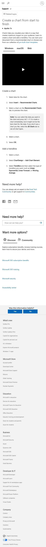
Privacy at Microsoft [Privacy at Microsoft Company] (9, 521)
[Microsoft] (23, 1)
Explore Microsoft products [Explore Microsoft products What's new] (11, 347)
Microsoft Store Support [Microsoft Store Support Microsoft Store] (10, 370)
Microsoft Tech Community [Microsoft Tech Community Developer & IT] (11, 486)
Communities (30, 191)
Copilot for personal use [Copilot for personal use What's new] (10, 340)
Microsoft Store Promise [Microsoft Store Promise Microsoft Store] (10, 382)
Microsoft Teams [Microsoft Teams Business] (8, 459)
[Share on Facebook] (4, 201)
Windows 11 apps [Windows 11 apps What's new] (8, 351)
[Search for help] (9, 3)
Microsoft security (9, 278)
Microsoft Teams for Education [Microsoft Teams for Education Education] (12, 405)
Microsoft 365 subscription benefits (15, 260)
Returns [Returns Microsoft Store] (5, 374)
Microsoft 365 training (10, 269)
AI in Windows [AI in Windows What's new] (7, 343)
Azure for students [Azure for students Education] (8, 425)
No (30, 311)
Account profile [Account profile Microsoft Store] (7, 363)
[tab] (9, 48)
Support (5, 8)
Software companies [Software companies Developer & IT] (9, 498)
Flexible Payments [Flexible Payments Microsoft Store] (8, 386)
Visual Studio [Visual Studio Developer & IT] (7, 502)
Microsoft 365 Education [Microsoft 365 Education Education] (10, 409)
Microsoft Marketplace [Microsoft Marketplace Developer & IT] (9, 490)
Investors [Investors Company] (5, 525)
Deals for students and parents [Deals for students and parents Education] (12, 421)
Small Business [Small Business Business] (7, 463)
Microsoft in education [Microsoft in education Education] (9, 397)
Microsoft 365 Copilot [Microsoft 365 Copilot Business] (9, 455)
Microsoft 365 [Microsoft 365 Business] (7, 452)
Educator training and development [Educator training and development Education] (13, 417)
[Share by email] (14, 201)
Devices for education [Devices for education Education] (9, 401)
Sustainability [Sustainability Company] (7, 529)
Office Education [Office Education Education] (8, 413)
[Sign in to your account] (42, 3)
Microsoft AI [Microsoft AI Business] (6, 436)
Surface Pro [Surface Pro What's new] (6, 324)
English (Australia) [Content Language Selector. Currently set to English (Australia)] (12, 536)
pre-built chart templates (28, 42)
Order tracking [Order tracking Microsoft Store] (7, 378)
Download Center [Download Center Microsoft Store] (8, 366)
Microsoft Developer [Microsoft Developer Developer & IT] (9, 474)
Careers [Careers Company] (5, 513)
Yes (15, 311)
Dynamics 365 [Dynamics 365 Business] (7, 448)
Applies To (8, 28)
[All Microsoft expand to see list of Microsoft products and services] (3, 3)
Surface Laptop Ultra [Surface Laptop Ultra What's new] (9, 332)
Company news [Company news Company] (7, 517)
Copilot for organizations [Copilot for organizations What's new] (10, 336)
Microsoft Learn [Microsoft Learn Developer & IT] (7, 478)
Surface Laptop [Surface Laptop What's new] (7, 328)
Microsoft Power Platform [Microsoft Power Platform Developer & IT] (10, 494)
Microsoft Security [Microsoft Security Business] (8, 440)
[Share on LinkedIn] (8, 201)
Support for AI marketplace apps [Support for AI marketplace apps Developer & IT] (12, 482)
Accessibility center (9, 287)
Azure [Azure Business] (4, 444)
